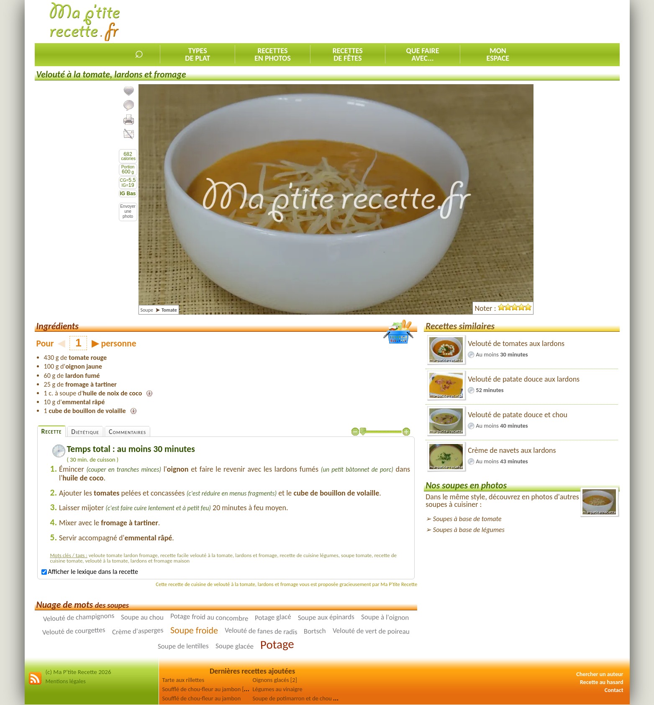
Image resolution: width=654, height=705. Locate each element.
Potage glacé (273, 617)
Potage (277, 644)
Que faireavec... (422, 54)
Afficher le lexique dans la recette (89, 572)
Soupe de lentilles (183, 646)
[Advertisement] (467, 21)
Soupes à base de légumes (469, 530)
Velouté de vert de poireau (370, 631)
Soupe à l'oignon (385, 617)
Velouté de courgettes (73, 631)
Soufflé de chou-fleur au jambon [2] (205, 689)
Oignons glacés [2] (275, 680)
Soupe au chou (142, 617)
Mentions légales (66, 681)
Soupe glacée (234, 646)
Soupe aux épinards (326, 617)
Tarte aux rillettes (183, 680)
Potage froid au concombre (209, 617)
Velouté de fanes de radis (260, 631)
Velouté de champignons (78, 617)
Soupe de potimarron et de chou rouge (300, 698)
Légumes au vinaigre (278, 689)
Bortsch (315, 631)
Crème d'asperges (137, 631)
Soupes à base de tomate (467, 519)
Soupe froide (194, 630)
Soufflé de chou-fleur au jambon (201, 698)
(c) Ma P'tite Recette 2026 (78, 672)
